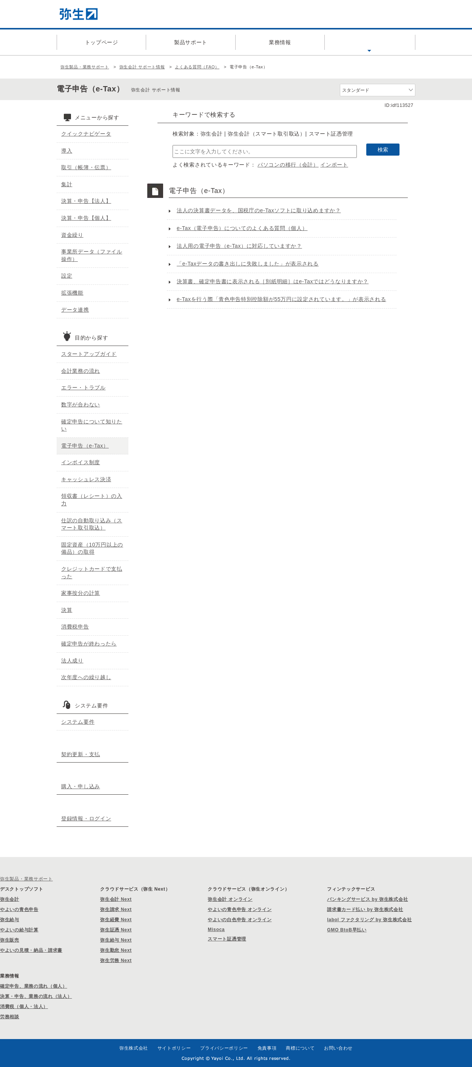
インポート (334, 165)
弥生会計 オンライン (230, 899)
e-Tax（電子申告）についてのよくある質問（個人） (242, 228)
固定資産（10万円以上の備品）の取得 (92, 548)
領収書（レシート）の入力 (91, 499)
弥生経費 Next (116, 919)
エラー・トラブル (83, 387)
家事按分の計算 (80, 593)
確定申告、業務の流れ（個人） (33, 986)
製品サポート (190, 42)
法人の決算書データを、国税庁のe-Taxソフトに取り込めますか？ (259, 210)
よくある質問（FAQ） (369, 42)
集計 (66, 184)
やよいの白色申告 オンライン (239, 919)
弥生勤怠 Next (116, 950)
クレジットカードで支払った (91, 572)
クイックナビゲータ (86, 134)
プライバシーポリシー (224, 1048)
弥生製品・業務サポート (84, 67)
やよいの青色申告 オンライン (239, 909)
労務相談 (9, 1016)
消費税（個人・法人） (24, 1006)
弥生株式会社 (133, 1048)
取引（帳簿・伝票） (86, 167)
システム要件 (77, 722)
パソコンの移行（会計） (288, 165)
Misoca (216, 929)
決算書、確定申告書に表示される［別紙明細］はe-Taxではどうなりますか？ (273, 281)
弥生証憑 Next (116, 930)
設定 (66, 276)
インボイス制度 (80, 462)
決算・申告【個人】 (86, 218)
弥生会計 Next (116, 899)
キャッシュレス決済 (86, 479)
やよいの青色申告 (19, 909)
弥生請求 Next (116, 909)
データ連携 (75, 310)
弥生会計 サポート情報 (142, 67)
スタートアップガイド (89, 354)
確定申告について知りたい (91, 425)
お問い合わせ (338, 1048)
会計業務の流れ (80, 371)
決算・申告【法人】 (86, 201)
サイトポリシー (174, 1048)
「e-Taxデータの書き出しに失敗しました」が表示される (248, 264)
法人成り (72, 661)
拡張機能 (72, 293)
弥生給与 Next (116, 940)
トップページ (101, 42)
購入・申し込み (80, 786)
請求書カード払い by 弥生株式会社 (365, 909)
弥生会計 (9, 899)
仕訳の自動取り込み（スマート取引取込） (91, 524)
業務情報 (280, 42)
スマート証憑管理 (227, 939)
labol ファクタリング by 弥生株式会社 (369, 919)
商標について (300, 1048)
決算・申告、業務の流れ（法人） (36, 996)
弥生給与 (9, 919)
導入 (66, 151)
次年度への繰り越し (86, 677)
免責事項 (267, 1048)
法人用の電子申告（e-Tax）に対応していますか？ (239, 246)
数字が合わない (80, 404)
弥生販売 (9, 940)
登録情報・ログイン (86, 818)
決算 (66, 610)
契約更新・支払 (80, 754)
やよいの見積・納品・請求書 (31, 950)
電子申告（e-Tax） (85, 446)
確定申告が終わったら (89, 644)
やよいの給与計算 (19, 930)
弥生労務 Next (116, 960)
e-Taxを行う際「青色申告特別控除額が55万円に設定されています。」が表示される (281, 299)
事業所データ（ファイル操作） (91, 255)
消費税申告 (75, 627)
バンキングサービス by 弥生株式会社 (367, 899)
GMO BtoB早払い (346, 930)
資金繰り (72, 235)
